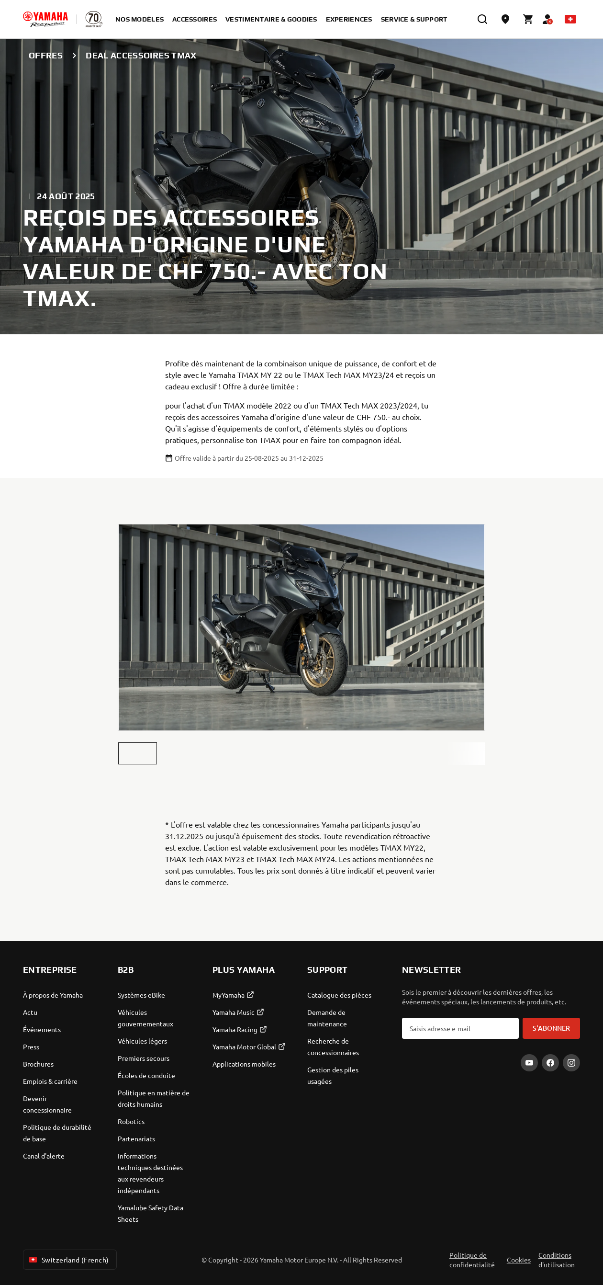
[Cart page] (528, 19)
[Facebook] (550, 1062)
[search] (482, 19)
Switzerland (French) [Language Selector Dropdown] (68, 1259)
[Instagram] (571, 1062)
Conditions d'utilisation (556, 1260)
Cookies (519, 1259)
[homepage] (45, 19)
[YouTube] (529, 1062)
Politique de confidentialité (472, 1260)
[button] (137, 753)
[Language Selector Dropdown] (570, 19)
